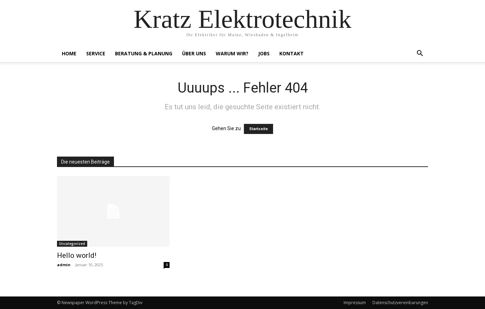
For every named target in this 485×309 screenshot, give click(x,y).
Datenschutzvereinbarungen (400, 303)
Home (69, 53)
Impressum (355, 303)
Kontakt (291, 53)
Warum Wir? (232, 53)
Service (95, 53)
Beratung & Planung (143, 53)
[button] (419, 54)
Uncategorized (72, 243)
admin (64, 264)
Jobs (264, 53)
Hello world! (76, 255)
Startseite (258, 129)
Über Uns (194, 53)
